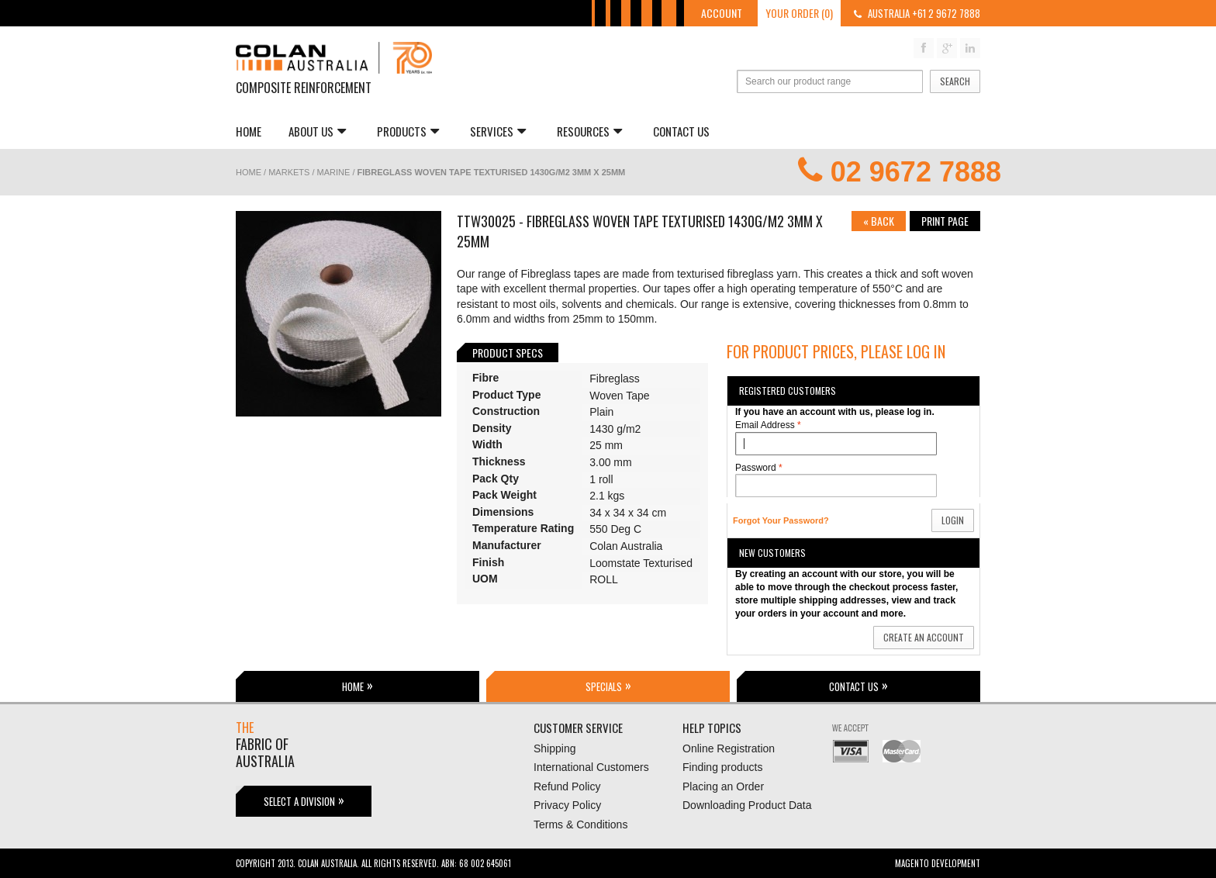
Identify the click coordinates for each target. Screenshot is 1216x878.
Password (755, 468)
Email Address (765, 425)
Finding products (722, 767)
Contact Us (681, 131)
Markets (288, 172)
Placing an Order (723, 786)
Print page (945, 221)
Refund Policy (567, 786)
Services (498, 131)
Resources (589, 131)
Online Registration (728, 748)
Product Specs (507, 352)
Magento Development (937, 863)
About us (317, 131)
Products (408, 131)
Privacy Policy (567, 805)
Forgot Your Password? (781, 520)
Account (721, 13)
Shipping (555, 748)
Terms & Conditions (580, 824)
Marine (334, 172)
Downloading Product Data (747, 805)
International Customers (591, 767)
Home (248, 131)
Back (878, 221)
